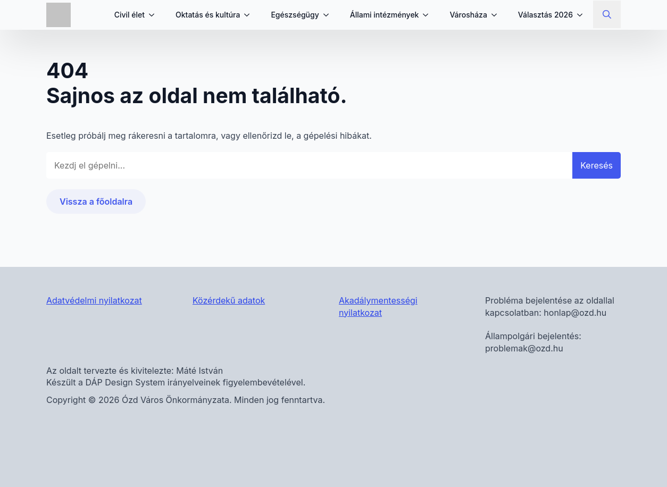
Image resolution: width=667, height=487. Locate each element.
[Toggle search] (607, 14)
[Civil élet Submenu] (155, 15)
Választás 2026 (545, 14)
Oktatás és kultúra (208, 14)
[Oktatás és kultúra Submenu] (250, 15)
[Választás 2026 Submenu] (583, 15)
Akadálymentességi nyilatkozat (378, 306)
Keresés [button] (596, 165)
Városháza (468, 14)
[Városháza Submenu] (497, 15)
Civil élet (129, 14)
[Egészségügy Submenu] (329, 15)
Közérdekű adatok (229, 300)
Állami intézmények (384, 14)
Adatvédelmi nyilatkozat (94, 300)
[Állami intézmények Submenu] (429, 15)
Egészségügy (295, 14)
